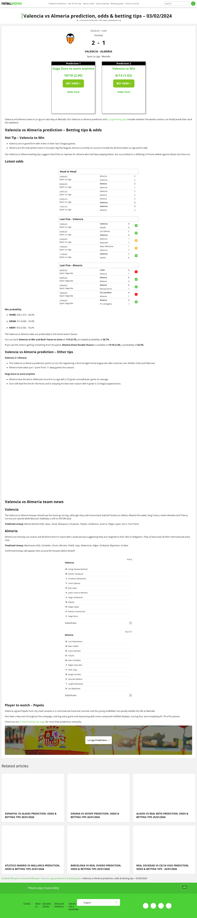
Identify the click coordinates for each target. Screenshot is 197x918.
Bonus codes (88, 3)
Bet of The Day (74, 3)
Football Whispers (11, 878)
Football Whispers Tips (33, 878)
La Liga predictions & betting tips (63, 878)
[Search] (177, 3)
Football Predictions (57, 3)
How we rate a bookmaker (74, 906)
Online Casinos (132, 3)
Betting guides (117, 3)
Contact (26, 903)
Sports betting (102, 3)
